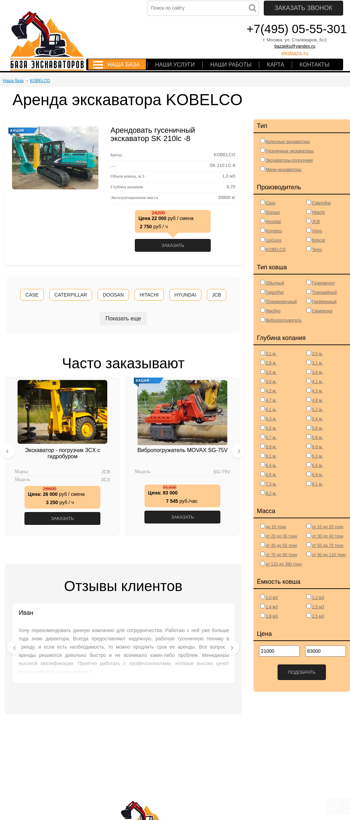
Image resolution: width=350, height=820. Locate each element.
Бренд (116, 154)
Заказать (172, 245)
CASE (32, 295)
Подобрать (302, 672)
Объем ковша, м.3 (127, 176)
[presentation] (7, 450)
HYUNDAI (185, 295)
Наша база (124, 65)
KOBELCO (40, 80)
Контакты (314, 65)
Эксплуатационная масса (134, 197)
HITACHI (149, 295)
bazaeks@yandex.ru (295, 46)
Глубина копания (126, 186)
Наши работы (231, 65)
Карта (275, 65)
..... (113, 165)
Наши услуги (175, 65)
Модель (22, 479)
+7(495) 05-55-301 (297, 29)
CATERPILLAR (70, 295)
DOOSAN (113, 295)
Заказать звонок (303, 7)
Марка (21, 471)
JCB (216, 295)
